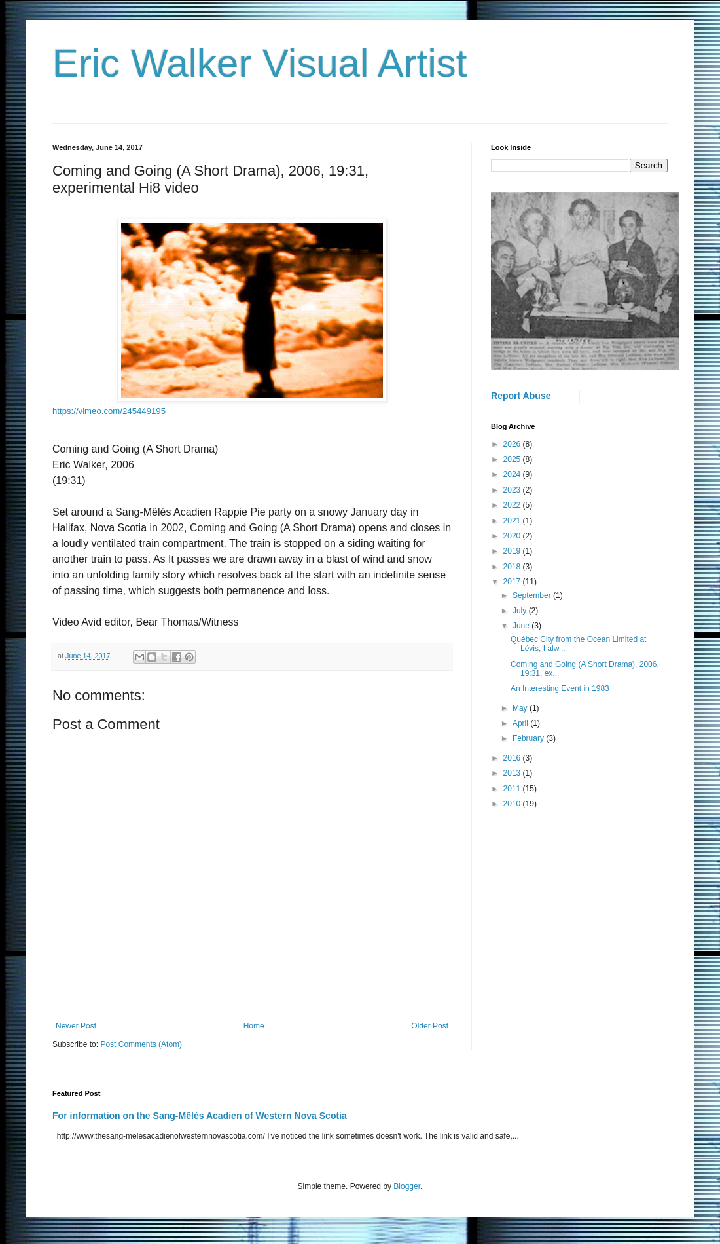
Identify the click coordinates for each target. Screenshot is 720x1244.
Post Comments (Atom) (141, 1044)
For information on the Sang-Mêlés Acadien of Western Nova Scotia (199, 1115)
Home (253, 1025)
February (529, 738)
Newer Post (76, 1025)
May (521, 708)
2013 (513, 773)
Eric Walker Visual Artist (259, 63)
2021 (513, 520)
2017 (513, 581)
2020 (513, 535)
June (522, 625)
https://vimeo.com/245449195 (109, 411)
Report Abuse (520, 395)
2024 (513, 474)
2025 (513, 459)
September (533, 595)
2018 (513, 566)
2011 (513, 788)
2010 (513, 803)
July (521, 610)
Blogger (406, 1186)
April (521, 723)
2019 (513, 551)
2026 (513, 444)
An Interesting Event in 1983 (560, 688)
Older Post (429, 1025)
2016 (513, 758)
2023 (513, 490)
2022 (513, 505)
